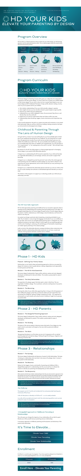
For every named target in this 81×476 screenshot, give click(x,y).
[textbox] (23, 49)
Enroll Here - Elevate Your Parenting (40, 468)
